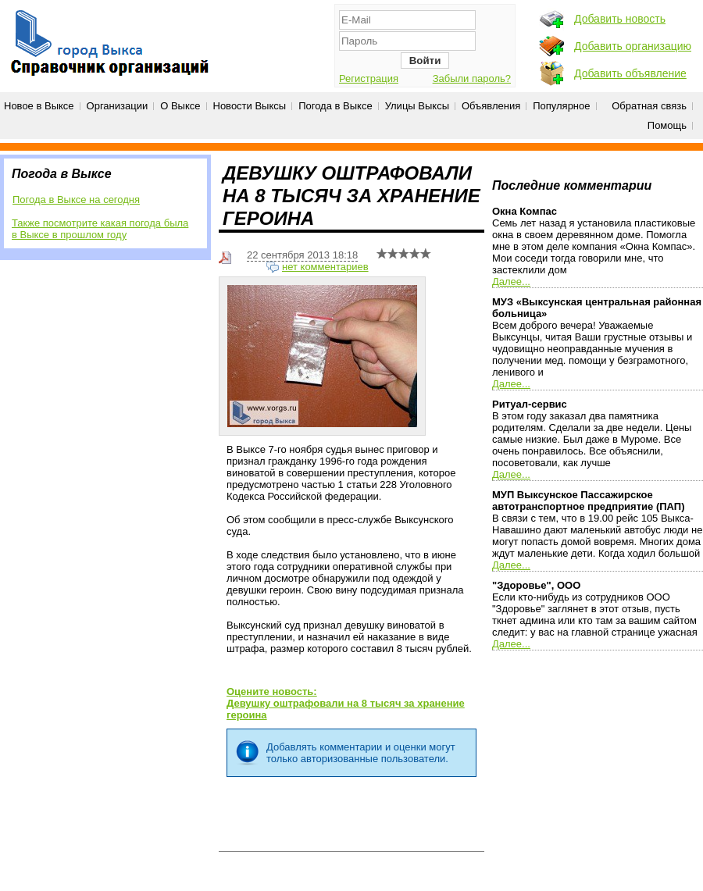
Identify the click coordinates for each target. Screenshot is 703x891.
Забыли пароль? (472, 78)
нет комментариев (325, 267)
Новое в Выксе (39, 106)
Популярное (561, 106)
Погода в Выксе (335, 106)
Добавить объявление (630, 73)
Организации (117, 106)
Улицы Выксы (417, 106)
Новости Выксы (250, 106)
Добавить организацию (632, 46)
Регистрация (368, 78)
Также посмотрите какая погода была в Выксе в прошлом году (100, 229)
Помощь (667, 125)
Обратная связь (649, 106)
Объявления (491, 106)
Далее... (511, 281)
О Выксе (180, 106)
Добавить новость (620, 18)
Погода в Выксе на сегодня (76, 199)
